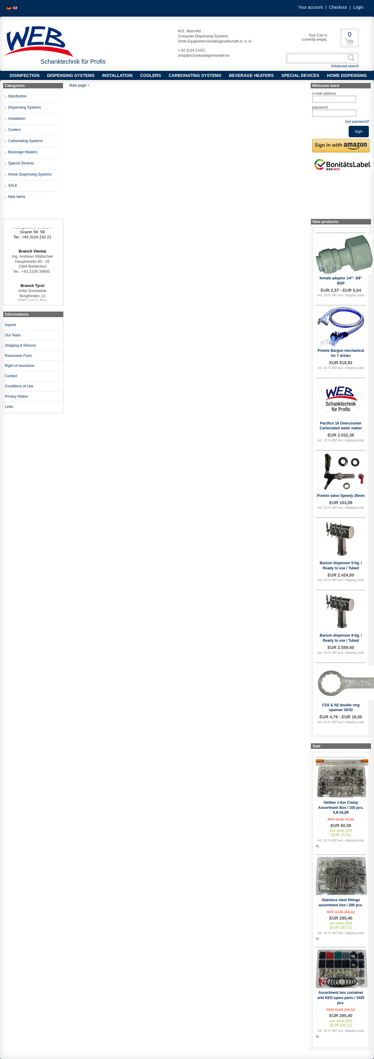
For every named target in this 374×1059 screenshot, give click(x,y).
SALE (12, 185)
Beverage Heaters (251, 75)
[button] (340, 145)
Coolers (150, 75)
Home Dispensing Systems (30, 174)
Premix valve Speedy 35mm (340, 496)
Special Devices (300, 75)
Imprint (10, 325)
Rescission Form (18, 356)
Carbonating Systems (195, 75)
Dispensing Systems (70, 75)
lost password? (357, 121)
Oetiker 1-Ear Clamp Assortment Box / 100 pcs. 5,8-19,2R (340, 807)
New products (325, 221)
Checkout (338, 7)
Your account (310, 7)
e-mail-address (324, 93)
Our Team (13, 335)
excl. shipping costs (351, 295)
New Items (16, 197)
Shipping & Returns (20, 345)
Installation (117, 75)
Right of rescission (19, 366)
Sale (316, 746)
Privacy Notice (16, 396)
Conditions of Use (19, 386)
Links (9, 407)
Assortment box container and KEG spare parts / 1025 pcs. (340, 998)
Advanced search (345, 66)
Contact (11, 376)
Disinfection (25, 75)
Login (358, 7)
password (320, 107)
